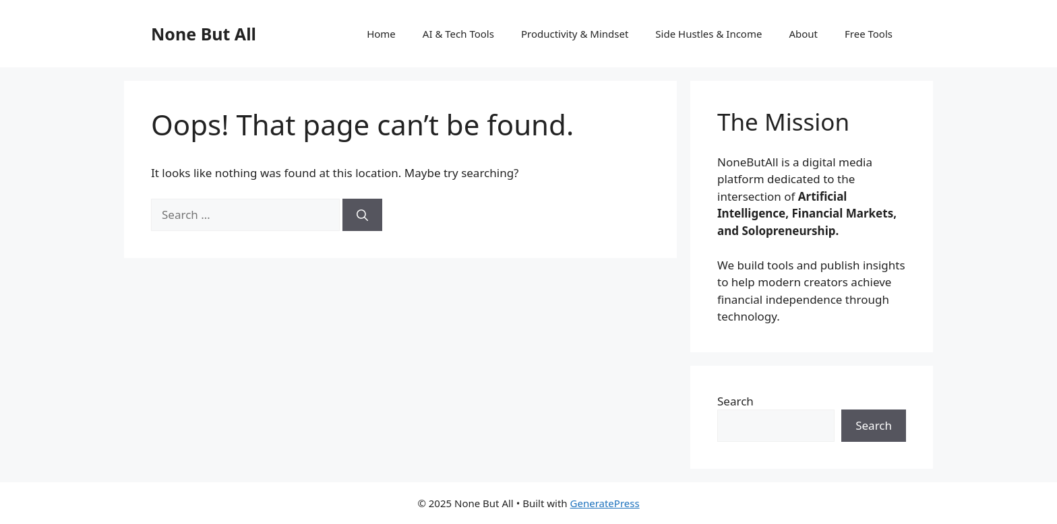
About (803, 33)
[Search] (362, 215)
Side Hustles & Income (708, 33)
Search (735, 401)
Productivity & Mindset (574, 33)
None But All (203, 33)
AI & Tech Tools (458, 33)
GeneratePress (605, 503)
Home (381, 33)
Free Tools (869, 33)
